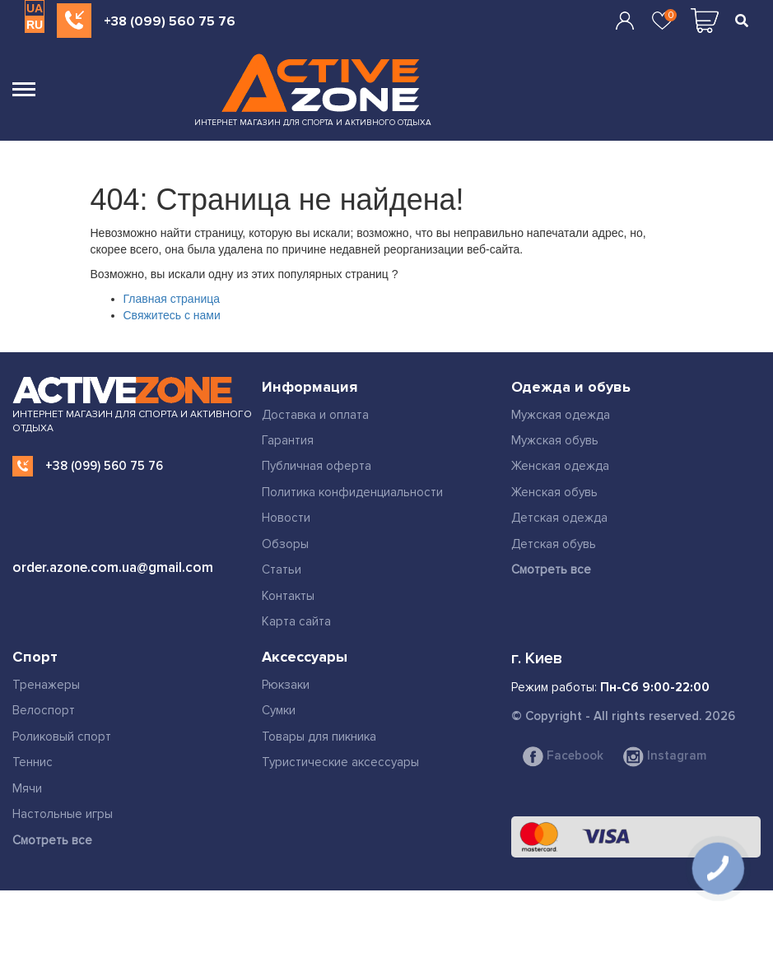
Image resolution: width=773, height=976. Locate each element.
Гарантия (288, 440)
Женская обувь (554, 492)
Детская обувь (553, 544)
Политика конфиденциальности (352, 492)
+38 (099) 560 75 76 (169, 21)
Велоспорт (43, 710)
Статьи (281, 569)
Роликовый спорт (61, 736)
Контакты (288, 595)
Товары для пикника (319, 736)
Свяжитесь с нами (172, 315)
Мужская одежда (560, 414)
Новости (286, 517)
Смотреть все (551, 569)
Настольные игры (62, 813)
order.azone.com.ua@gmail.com (112, 567)
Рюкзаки (286, 684)
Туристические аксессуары (340, 762)
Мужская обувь (554, 440)
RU (34, 24)
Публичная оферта (316, 465)
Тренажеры (46, 684)
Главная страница (172, 298)
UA (34, 8)
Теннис (32, 762)
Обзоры (285, 544)
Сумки (279, 710)
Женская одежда (560, 465)
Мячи (27, 788)
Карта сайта (296, 621)
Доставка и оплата (315, 414)
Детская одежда (559, 517)
